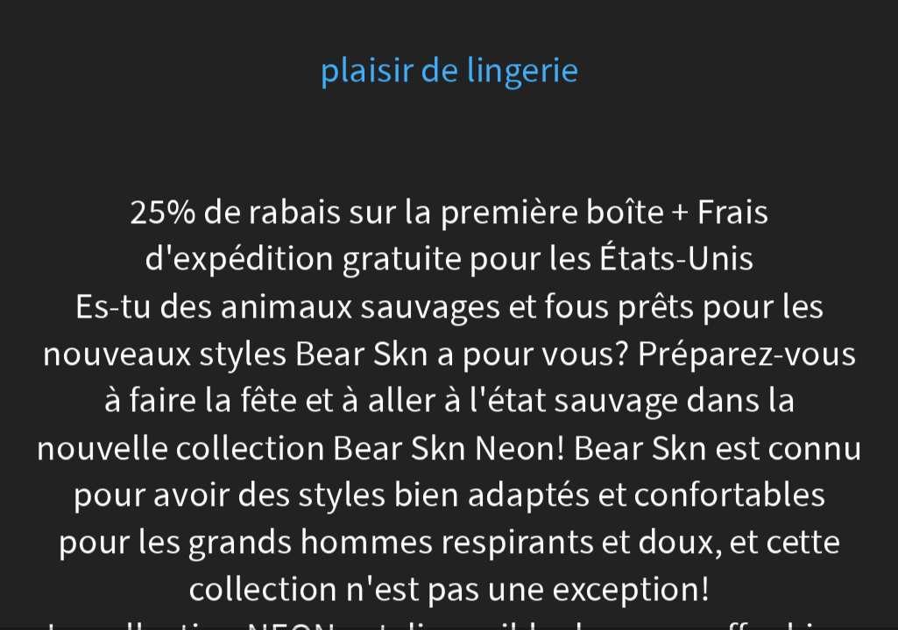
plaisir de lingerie (448, 70)
